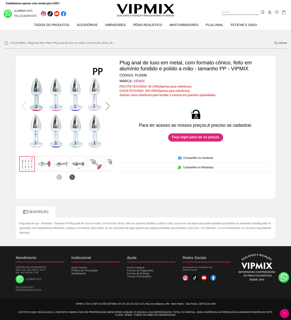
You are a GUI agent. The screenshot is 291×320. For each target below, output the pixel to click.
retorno (280, 43)
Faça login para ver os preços (195, 137)
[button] (107, 106)
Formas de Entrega (138, 273)
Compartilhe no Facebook (195, 158)
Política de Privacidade (84, 270)
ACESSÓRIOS (87, 25)
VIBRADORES (115, 25)
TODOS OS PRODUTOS (51, 25)
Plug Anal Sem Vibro (40, 42)
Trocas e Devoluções (139, 276)
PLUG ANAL (214, 25)
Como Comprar (136, 267)
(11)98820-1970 (18, 13)
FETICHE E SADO (244, 25)
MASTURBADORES (184, 25)
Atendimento (78, 273)
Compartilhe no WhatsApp (195, 167)
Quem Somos (79, 267)
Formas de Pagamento (140, 270)
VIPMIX (139, 81)
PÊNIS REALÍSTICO (147, 25)
